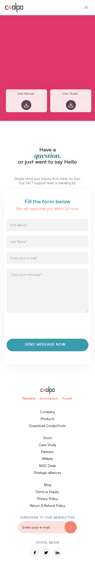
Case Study (47, 445)
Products (47, 419)
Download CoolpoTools (47, 425)
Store (47, 438)
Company (47, 412)
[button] (86, 7)
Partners (47, 451)
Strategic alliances (47, 472)
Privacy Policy (47, 498)
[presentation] (40, 328)
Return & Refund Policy (47, 505)
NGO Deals (47, 465)
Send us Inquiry (47, 491)
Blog (47, 484)
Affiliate (47, 458)
